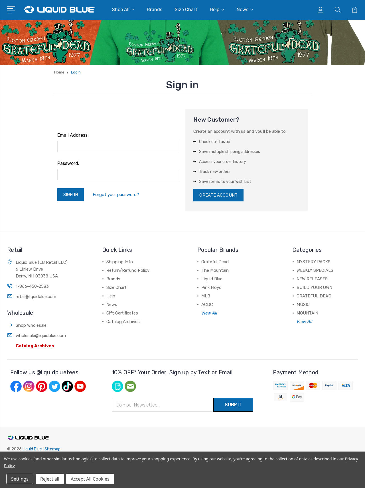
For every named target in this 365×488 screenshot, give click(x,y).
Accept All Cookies (90, 479)
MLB (205, 296)
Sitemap (52, 449)
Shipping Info (119, 261)
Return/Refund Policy (127, 270)
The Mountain (215, 270)
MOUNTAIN (307, 313)
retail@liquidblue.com (36, 296)
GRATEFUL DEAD (314, 296)
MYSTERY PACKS (313, 261)
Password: (68, 163)
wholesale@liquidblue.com (41, 335)
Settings (20, 479)
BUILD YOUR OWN (314, 287)
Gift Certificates (122, 313)
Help (217, 9)
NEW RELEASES (312, 278)
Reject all (49, 479)
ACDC (207, 304)
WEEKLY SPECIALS (315, 270)
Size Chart (186, 9)
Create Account (218, 195)
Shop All (123, 9)
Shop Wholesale (31, 325)
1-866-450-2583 (32, 286)
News (245, 9)
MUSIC (303, 304)
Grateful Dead (215, 261)
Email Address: (73, 135)
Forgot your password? (116, 194)
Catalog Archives (35, 345)
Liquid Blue (211, 278)
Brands (154, 9)
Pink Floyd (211, 287)
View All (209, 313)
